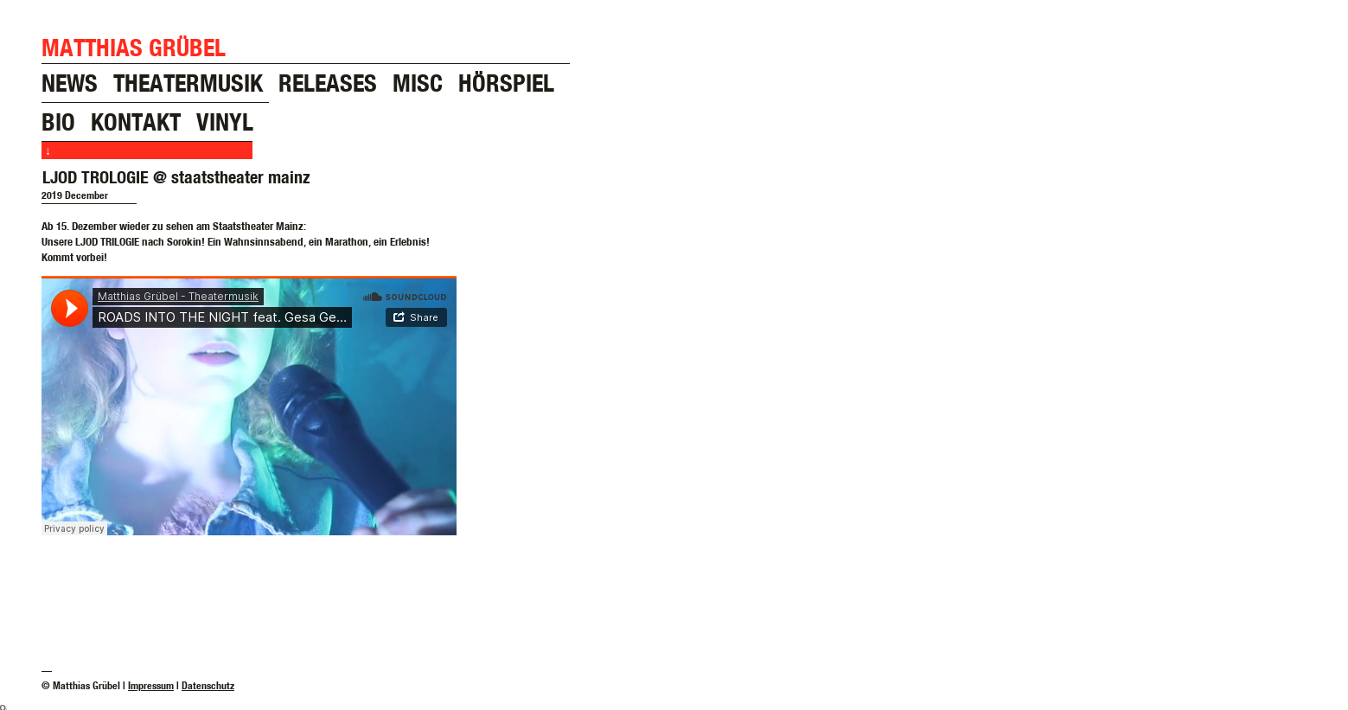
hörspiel (506, 82)
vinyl (224, 121)
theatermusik (188, 82)
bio (58, 121)
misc (418, 82)
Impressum (151, 685)
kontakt (136, 121)
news (70, 82)
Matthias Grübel (134, 47)
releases (327, 82)
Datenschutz (208, 685)
